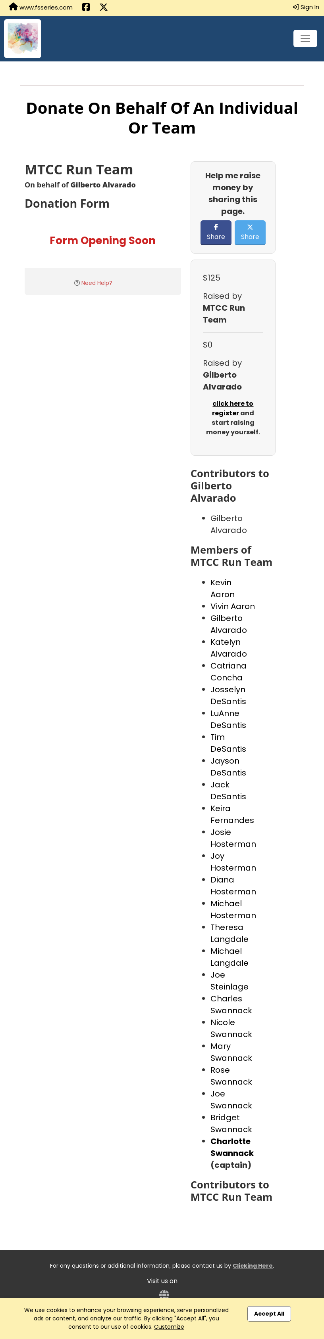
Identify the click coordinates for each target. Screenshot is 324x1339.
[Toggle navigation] (305, 38)
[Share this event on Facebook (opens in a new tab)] (86, 8)
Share (216, 232)
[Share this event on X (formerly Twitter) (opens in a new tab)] (103, 8)
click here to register (233, 408)
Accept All (269, 1314)
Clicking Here (253, 1266)
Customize (169, 1327)
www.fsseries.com (41, 7)
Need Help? (96, 283)
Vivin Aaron (232, 606)
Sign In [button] (306, 7)
